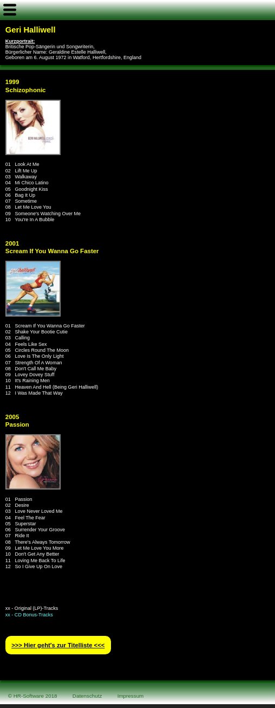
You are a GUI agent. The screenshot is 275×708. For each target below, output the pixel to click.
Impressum (130, 696)
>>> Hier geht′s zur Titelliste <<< (57, 645)
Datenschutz (87, 696)
